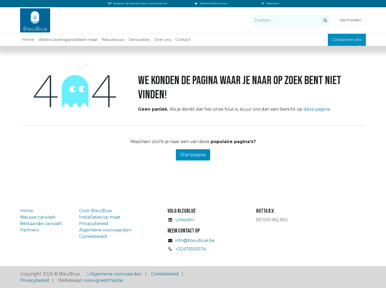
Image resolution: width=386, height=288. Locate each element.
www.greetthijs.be (103, 280)
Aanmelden (350, 20)
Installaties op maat (100, 217)
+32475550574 (190, 249)
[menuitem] (28, 40)
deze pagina (316, 109)
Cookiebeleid (93, 236)
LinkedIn (184, 219)
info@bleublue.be (195, 240)
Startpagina (193, 154)
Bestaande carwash (41, 223)
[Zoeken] (325, 20)
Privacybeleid (93, 223)
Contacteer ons (346, 39)
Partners (29, 230)
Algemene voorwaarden (105, 230)
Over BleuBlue (95, 210)
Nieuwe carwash (37, 217)
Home (26, 210)
